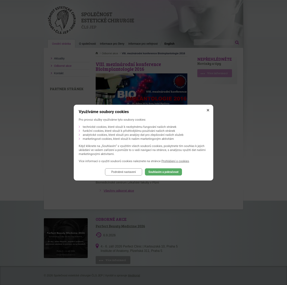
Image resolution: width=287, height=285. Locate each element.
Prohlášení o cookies (175, 161)
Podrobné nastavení (123, 172)
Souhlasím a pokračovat (163, 172)
